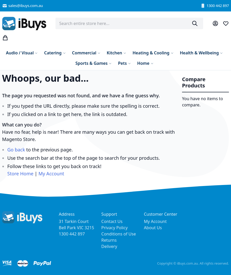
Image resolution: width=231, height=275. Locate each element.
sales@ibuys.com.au (22, 5)
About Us (153, 228)
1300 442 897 (214, 5)
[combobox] (129, 23)
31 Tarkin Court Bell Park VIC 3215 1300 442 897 (76, 228)
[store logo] (24, 23)
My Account (51, 173)
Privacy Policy (114, 228)
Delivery (109, 246)
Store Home (20, 173)
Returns (109, 240)
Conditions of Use (118, 234)
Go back (16, 149)
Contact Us (111, 221)
